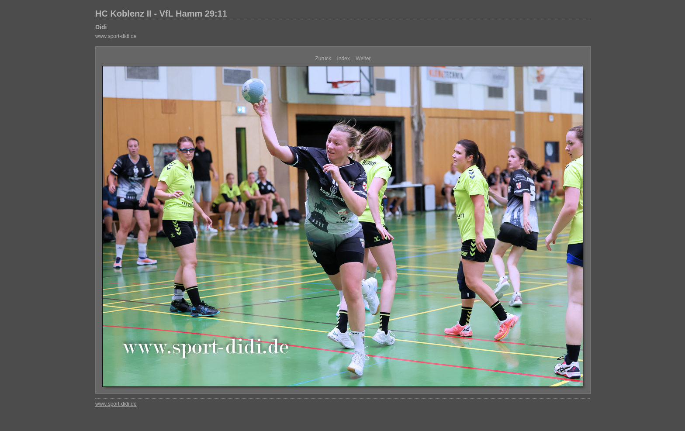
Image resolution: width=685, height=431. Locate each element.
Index (343, 58)
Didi (101, 27)
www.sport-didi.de (116, 36)
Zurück (323, 58)
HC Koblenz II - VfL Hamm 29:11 (161, 13)
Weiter (363, 58)
